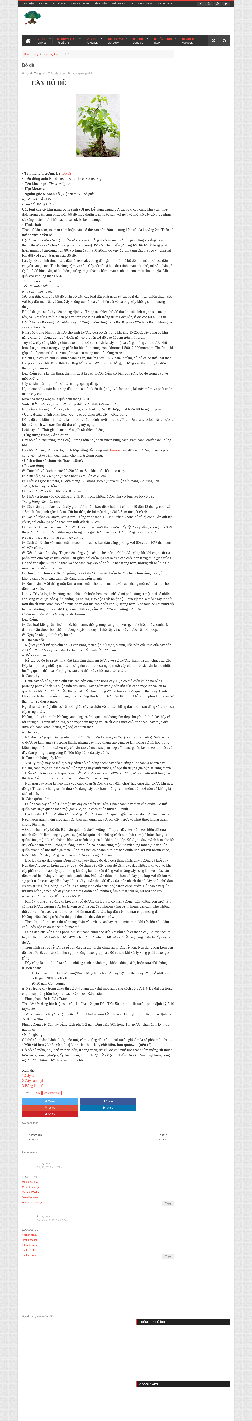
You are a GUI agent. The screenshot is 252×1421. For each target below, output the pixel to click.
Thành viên (118, 3)
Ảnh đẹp (142, 1404)
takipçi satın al (30, 1255)
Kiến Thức (163, 39)
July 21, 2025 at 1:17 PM (50, 1240)
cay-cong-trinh (51, 52)
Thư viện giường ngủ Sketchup (203, 440)
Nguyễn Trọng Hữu (188, 1415)
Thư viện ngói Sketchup (198, 423)
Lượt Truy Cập (201, 337)
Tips (42, 39)
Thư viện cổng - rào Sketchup (202, 406)
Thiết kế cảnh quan (59, 1415)
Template (56, 1404)
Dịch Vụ (115, 39)
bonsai (115, 475)
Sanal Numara (30, 1270)
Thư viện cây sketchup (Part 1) (203, 457)
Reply (153, 1276)
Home (27, 52)
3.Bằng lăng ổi (33, 1172)
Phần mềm (78, 1404)
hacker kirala (29, 1308)
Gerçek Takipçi (30, 1260)
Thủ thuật (33, 1404)
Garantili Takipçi (31, 1265)
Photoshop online (142, 3)
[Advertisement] (158, 20)
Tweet (35, 1187)
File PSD (121, 1404)
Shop (92, 39)
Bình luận (101, 3)
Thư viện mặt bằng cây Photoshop (205, 512)
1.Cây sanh (30, 1161)
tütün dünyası (29, 1318)
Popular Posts (179, 337)
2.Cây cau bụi (32, 1167)
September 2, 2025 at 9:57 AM (53, 1293)
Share (63, 1187)
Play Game (165, 1404)
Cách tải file (166, 3)
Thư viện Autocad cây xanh (201, 351)
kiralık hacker (29, 1313)
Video (188, 39)
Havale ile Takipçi (32, 1276)
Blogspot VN (223, 1415)
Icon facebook (80, 3)
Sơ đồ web (59, 3)
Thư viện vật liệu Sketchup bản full (206, 389)
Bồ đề (67, 172)
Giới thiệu (28, 3)
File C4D (101, 1404)
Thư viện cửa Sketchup (198, 474)
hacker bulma (29, 1323)
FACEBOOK (222, 335)
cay (36, 52)
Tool (138, 39)
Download (66, 39)
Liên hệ (43, 3)
